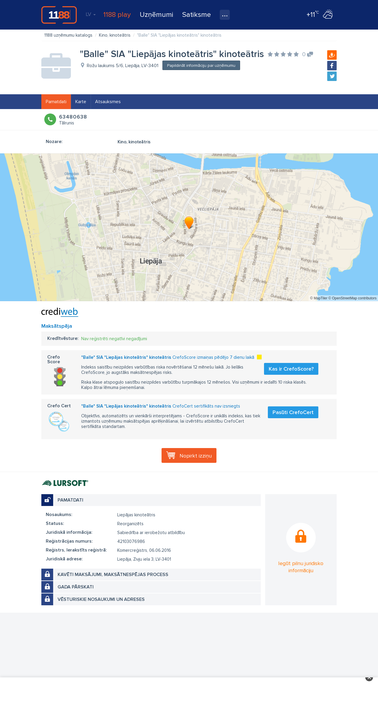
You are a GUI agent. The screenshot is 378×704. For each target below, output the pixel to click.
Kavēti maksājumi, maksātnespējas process (113, 575)
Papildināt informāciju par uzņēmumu (201, 65)
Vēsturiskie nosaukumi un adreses (101, 599)
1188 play (117, 14)
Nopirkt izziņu (196, 455)
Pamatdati (56, 102)
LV (91, 14)
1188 (59, 15)
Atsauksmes (108, 102)
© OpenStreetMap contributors (352, 298)
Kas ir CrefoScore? (291, 369)
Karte (80, 102)
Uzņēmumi (156, 14)
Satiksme (196, 14)
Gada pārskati (76, 587)
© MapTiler (318, 298)
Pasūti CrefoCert (293, 412)
